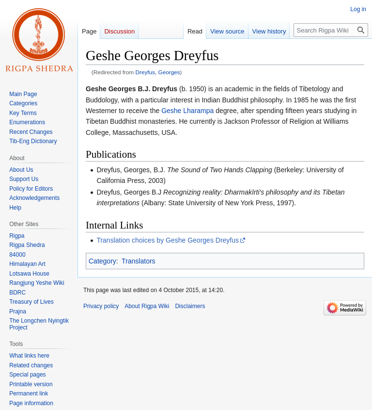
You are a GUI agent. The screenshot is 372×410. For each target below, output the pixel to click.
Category (102, 261)
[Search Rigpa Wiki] (331, 30)
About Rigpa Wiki (146, 306)
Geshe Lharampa (187, 111)
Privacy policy (101, 306)
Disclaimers (190, 306)
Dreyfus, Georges (158, 72)
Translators (138, 261)
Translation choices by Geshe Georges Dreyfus (167, 240)
